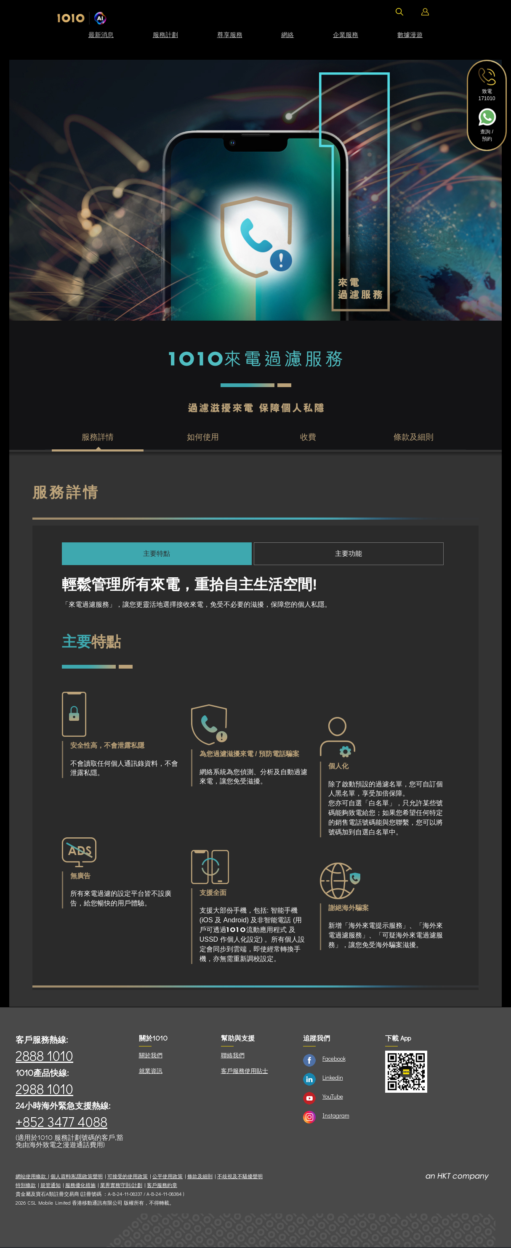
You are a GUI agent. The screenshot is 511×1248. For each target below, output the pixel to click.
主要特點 (156, 554)
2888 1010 (44, 1056)
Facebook (334, 1059)
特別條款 (26, 1186)
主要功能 (348, 554)
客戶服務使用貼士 (244, 1071)
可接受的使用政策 (127, 1177)
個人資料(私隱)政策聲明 (77, 1177)
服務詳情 (97, 437)
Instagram (335, 1116)
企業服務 (345, 34)
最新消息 (101, 34)
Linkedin (332, 1078)
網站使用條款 (32, 1177)
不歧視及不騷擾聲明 (240, 1177)
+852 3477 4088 (61, 1122)
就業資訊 (150, 1071)
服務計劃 (165, 34)
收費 (308, 437)
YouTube (332, 1097)
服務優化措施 (80, 1186)
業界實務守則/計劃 (121, 1186)
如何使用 (203, 437)
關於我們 (150, 1056)
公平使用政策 (167, 1177)
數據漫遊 (410, 34)
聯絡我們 (233, 1056)
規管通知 (50, 1186)
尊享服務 (229, 34)
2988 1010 (44, 1089)
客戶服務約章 (162, 1186)
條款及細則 (413, 437)
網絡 (287, 34)
